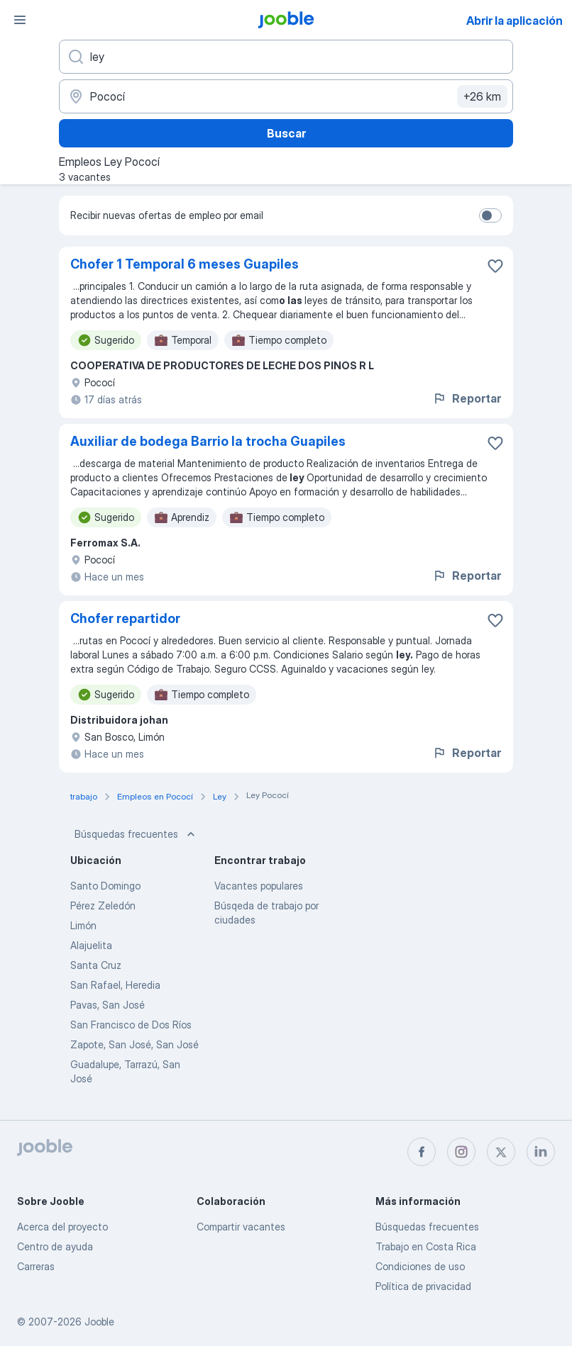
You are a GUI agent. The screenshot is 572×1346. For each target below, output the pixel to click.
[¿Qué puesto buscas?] (286, 57)
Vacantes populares (258, 886)
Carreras (36, 1266)
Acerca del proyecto (62, 1227)
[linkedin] (541, 1152)
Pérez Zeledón (103, 905)
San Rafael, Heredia (115, 985)
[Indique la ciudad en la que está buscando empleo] (286, 96)
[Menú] (20, 20)
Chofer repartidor (125, 618)
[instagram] (461, 1152)
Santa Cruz (95, 965)
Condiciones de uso (420, 1266)
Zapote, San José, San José (134, 1044)
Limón (83, 925)
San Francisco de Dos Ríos (131, 1025)
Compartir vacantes (241, 1227)
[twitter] (501, 1152)
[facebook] (421, 1152)
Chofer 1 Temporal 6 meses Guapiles (184, 264)
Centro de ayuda (55, 1246)
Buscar (286, 133)
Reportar (466, 398)
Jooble (99, 1322)
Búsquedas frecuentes (136, 834)
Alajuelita (91, 945)
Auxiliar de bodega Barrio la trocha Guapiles (208, 441)
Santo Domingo (105, 886)
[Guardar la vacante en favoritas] (495, 266)
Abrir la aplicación (514, 20)
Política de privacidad (423, 1286)
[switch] (490, 215)
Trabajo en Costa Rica (425, 1246)
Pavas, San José (107, 1005)
